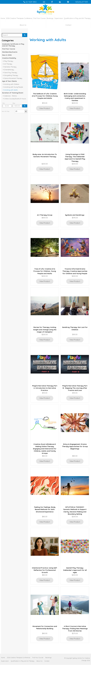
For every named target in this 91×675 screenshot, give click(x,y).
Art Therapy (8, 63)
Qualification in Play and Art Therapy (77, 18)
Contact (68, 25)
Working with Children (11, 84)
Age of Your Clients (9, 81)
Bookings (50, 18)
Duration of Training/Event (12, 92)
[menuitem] (3, 667)
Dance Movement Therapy (13, 78)
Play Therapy (8, 61)
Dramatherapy (9, 69)
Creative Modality (9, 58)
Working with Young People (13, 86)
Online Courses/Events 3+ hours (15, 98)
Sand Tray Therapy (10, 72)
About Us (23, 25)
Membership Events (9, 52)
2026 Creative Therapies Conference (19, 18)
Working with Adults (11, 89)
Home (3, 18)
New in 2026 (7, 55)
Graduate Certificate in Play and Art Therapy (13, 44)
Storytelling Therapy (11, 75)
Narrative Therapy (10, 66)
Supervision (58, 18)
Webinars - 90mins (10, 95)
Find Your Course (39, 18)
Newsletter (84, 2)
